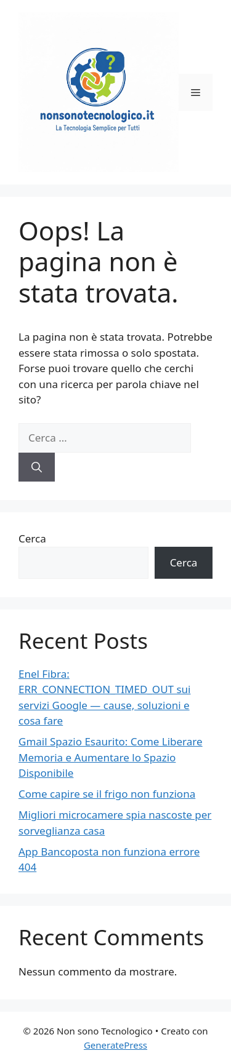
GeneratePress (115, 1045)
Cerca (32, 538)
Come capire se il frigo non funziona (106, 794)
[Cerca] (36, 467)
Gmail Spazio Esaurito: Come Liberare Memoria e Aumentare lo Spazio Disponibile (110, 757)
